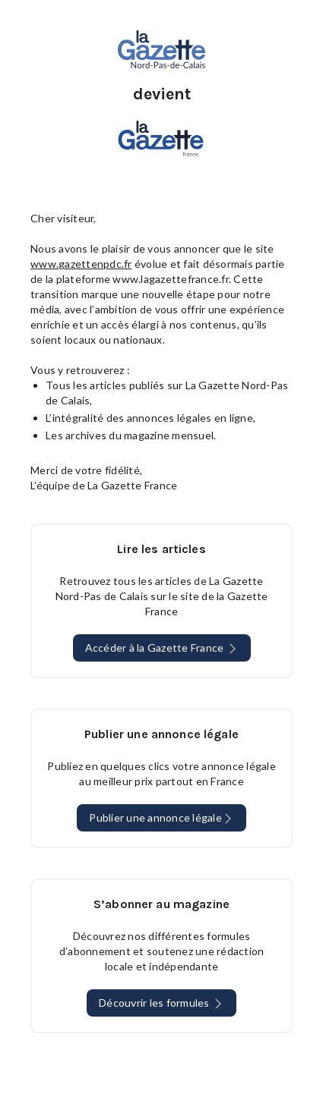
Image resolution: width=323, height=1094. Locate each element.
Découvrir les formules (161, 1003)
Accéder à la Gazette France (162, 648)
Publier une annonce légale (161, 818)
